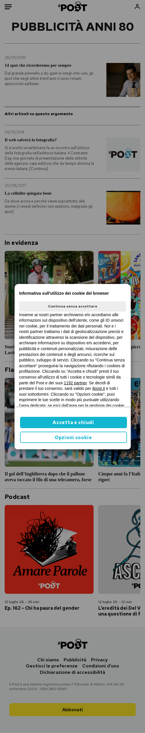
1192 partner (75, 383)
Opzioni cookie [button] (73, 438)
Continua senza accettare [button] (72, 306)
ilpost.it (98, 388)
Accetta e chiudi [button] (73, 422)
